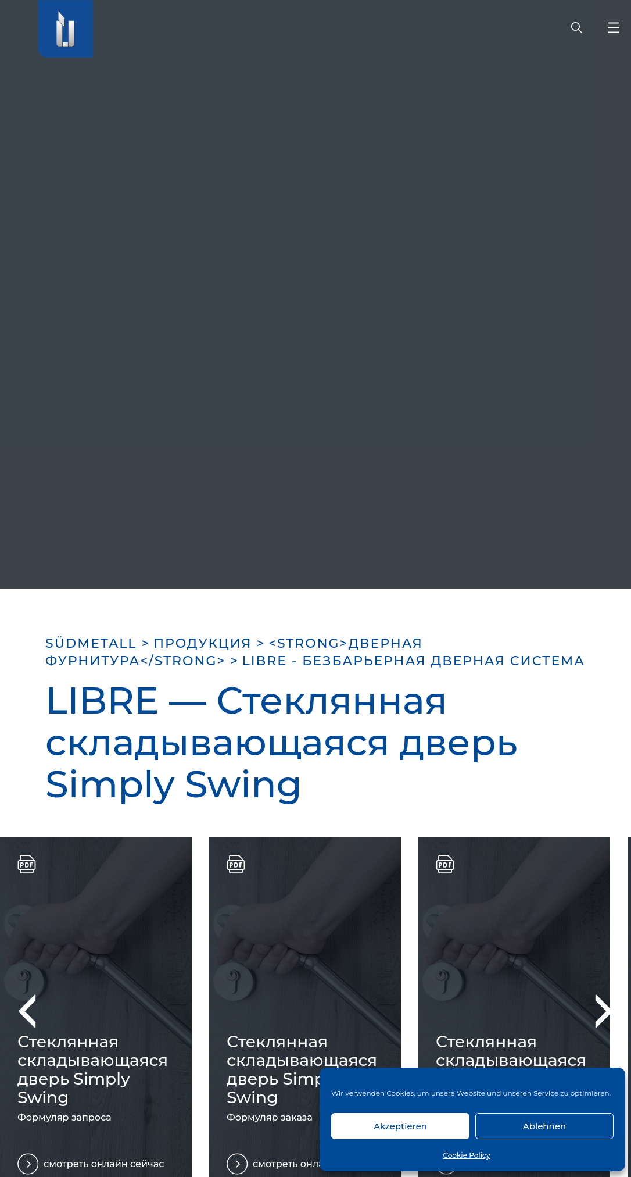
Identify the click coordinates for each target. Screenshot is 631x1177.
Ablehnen (544, 1126)
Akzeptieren (400, 1126)
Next (595, 1011)
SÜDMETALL (91, 643)
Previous (35, 1011)
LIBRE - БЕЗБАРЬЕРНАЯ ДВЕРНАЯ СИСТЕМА (413, 661)
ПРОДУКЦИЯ (202, 643)
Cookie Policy (466, 1155)
